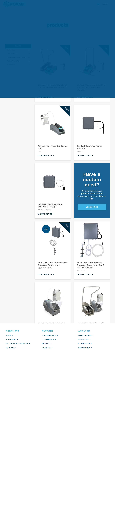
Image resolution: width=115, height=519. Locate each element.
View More (72, 410)
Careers (61, 492)
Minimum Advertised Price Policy (72, 495)
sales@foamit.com (14, 483)
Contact (61, 486)
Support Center (13, 486)
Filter (18, 47)
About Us (61, 483)
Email (47, 437)
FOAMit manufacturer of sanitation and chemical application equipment (14, 4)
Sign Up (57, 453)
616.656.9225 (12, 489)
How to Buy (63, 489)
